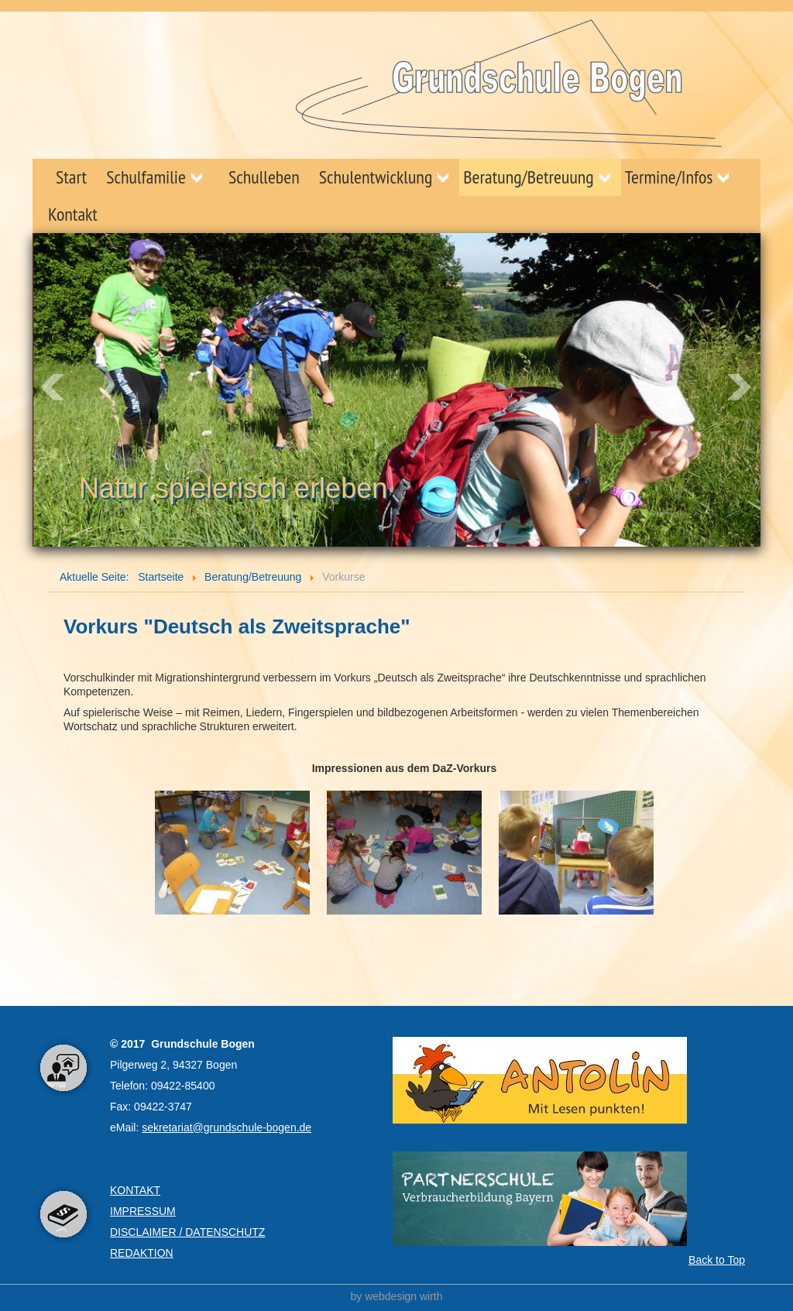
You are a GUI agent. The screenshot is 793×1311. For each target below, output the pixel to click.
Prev (52, 387)
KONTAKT (135, 1190)
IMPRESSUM (143, 1211)
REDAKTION (141, 1253)
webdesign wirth (403, 1296)
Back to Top (716, 1260)
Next (740, 387)
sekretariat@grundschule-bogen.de (226, 1127)
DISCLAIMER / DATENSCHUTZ (187, 1232)
